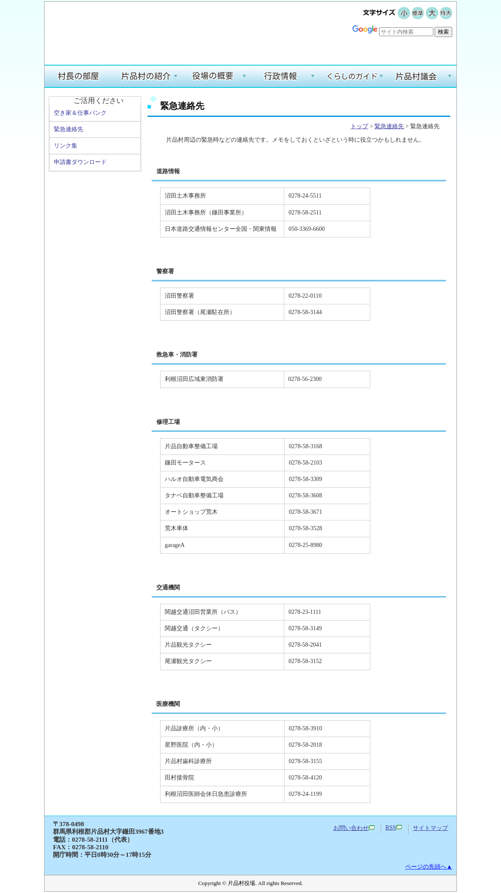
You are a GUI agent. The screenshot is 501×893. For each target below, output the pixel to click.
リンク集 (65, 146)
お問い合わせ (353, 828)
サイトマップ (430, 828)
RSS (393, 827)
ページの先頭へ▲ (428, 867)
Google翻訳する (427, 45)
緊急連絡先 (68, 129)
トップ (359, 126)
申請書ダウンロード (80, 162)
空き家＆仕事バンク (80, 113)
